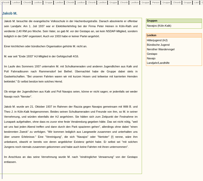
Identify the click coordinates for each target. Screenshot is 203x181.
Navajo (151, 58)
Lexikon (16, 2)
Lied (196, 2)
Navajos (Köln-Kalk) (159, 25)
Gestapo (152, 53)
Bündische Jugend (158, 44)
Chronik (5, 2)
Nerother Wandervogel (160, 49)
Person (155, 2)
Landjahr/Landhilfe (158, 62)
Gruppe (48, 2)
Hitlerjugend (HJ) (157, 40)
